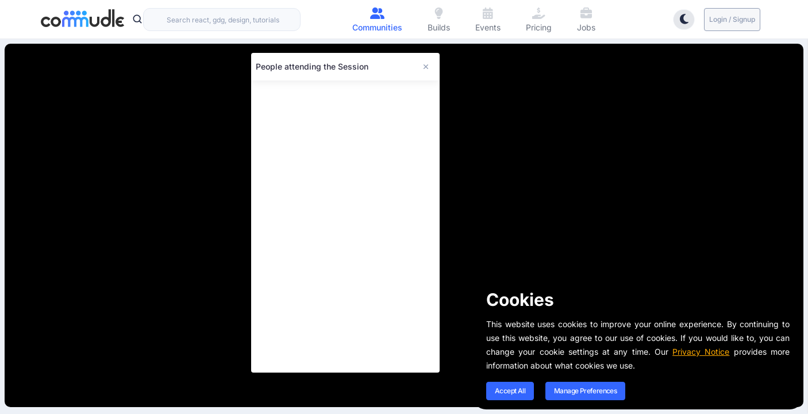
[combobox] (222, 19)
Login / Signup (732, 19)
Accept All (510, 390)
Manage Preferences (585, 390)
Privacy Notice (700, 351)
